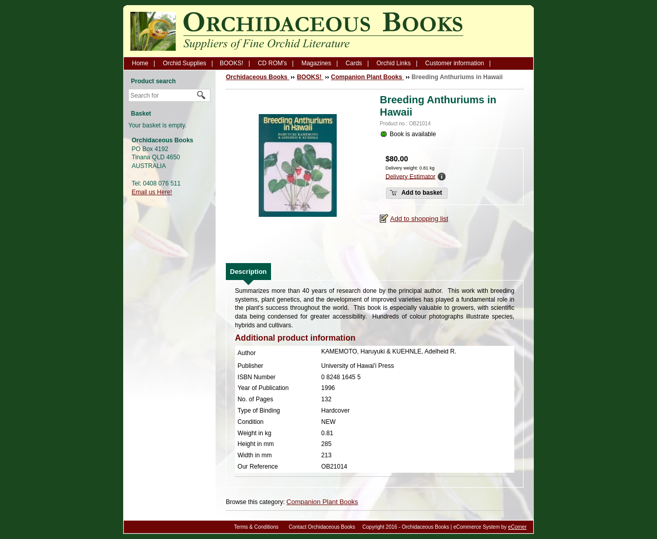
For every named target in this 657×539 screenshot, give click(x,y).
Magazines (316, 63)
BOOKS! (231, 63)
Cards (353, 63)
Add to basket (416, 193)
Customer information (454, 63)
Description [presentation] (248, 271)
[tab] (248, 271)
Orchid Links (394, 63)
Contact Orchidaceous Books (322, 527)
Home (140, 63)
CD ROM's (272, 63)
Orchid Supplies (184, 63)
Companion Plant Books (322, 502)
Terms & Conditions (256, 527)
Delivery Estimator (410, 176)
